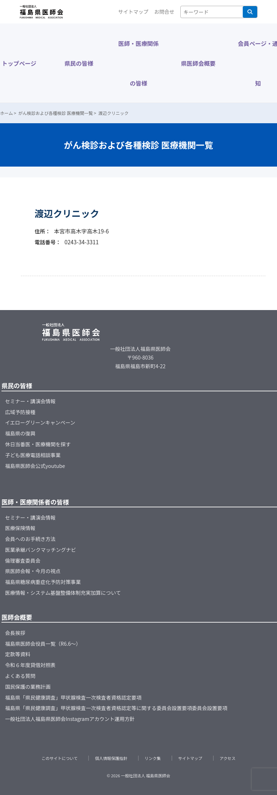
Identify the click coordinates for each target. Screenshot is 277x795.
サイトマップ (133, 11)
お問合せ (164, 11)
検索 (250, 12)
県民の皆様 (78, 63)
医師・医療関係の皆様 (138, 63)
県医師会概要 (198, 63)
